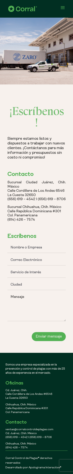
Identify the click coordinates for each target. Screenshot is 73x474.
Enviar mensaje (49, 337)
